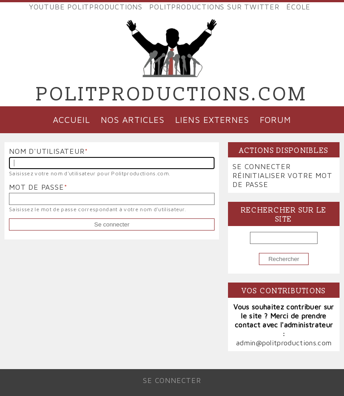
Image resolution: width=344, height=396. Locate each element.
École (298, 7)
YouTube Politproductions (85, 7)
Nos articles (132, 119)
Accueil (71, 119)
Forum (275, 119)
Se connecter (261, 166)
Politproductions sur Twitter (214, 7)
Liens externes (212, 119)
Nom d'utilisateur (47, 151)
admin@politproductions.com (283, 343)
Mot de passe (36, 187)
